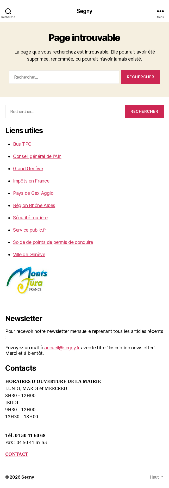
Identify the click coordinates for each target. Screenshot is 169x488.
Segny (84, 11)
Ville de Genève (29, 254)
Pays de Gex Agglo (33, 193)
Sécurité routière (30, 217)
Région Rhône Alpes (34, 205)
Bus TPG (22, 144)
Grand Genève (28, 168)
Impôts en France (31, 181)
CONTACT (16, 454)
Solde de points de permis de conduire (53, 242)
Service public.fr (29, 230)
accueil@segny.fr (62, 347)
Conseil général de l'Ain (37, 156)
